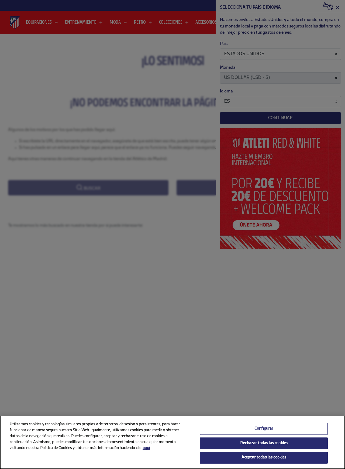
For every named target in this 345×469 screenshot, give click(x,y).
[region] (172, 442)
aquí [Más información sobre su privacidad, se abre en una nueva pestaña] (146, 448)
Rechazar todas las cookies (264, 443)
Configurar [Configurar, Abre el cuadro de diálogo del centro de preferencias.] (263, 428)
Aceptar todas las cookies (264, 457)
